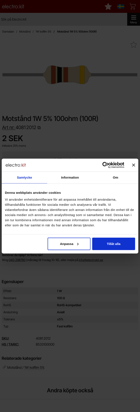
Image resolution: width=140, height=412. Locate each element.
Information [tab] (70, 177)
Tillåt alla (113, 243)
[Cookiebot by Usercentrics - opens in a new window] (105, 165)
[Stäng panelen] (133, 165)
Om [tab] (115, 177)
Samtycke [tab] (24, 177)
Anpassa (69, 243)
